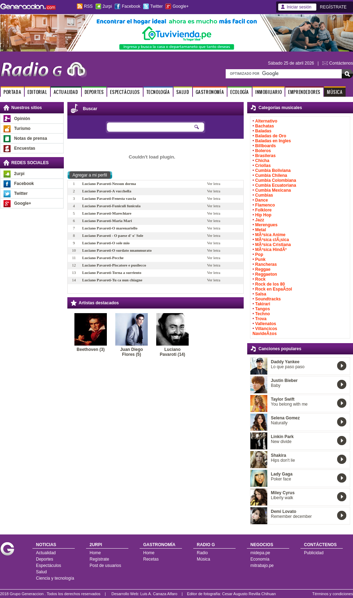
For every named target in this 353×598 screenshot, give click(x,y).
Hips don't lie (283, 460)
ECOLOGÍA (239, 92)
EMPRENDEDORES (304, 92)
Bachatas (264, 126)
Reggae (262, 269)
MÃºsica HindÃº (271, 249)
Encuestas (24, 148)
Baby (275, 385)
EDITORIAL (37, 92)
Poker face (281, 479)
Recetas (151, 559)
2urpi (107, 6)
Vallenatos (265, 323)
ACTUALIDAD (66, 92)
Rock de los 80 (270, 284)
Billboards (265, 145)
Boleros (263, 150)
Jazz (259, 219)
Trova (261, 318)
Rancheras (266, 264)
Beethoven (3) (90, 349)
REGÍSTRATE (333, 7)
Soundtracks (268, 299)
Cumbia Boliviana (273, 170)
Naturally (279, 422)
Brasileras (265, 155)
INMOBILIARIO (268, 92)
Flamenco (265, 205)
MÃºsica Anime (270, 234)
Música (203, 559)
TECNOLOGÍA (158, 92)
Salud (41, 571)
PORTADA (12, 92)
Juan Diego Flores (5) (131, 352)
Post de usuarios (105, 565)
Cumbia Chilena (271, 175)
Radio (202, 552)
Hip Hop (263, 215)
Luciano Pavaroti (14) (172, 352)
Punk (260, 259)
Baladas (263, 130)
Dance (261, 200)
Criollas (263, 165)
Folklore (263, 210)
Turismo (22, 128)
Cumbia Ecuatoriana (275, 185)
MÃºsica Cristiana (273, 244)
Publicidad (313, 552)
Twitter (156, 6)
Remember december (291, 516)
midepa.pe (260, 552)
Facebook (131, 6)
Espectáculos (48, 565)
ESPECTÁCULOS (125, 92)
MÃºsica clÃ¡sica (272, 239)
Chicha (262, 160)
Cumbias (264, 195)
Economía (259, 559)
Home (95, 552)
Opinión (22, 118)
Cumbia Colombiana (275, 180)
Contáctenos (341, 63)
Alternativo (266, 121)
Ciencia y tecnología (55, 578)
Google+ (180, 6)
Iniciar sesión (299, 7)
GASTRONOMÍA (210, 92)
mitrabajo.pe (262, 565)
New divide (281, 441)
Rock (260, 279)
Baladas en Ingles (273, 140)
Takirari (262, 303)
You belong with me (289, 404)
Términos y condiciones (332, 594)
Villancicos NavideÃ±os (264, 331)
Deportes (44, 559)
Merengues (266, 224)
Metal (260, 229)
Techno (262, 313)
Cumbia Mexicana (273, 190)
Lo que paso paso (287, 366)
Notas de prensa (30, 138)
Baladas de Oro (270, 135)
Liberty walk (282, 497)
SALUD (182, 92)
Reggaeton (266, 274)
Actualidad (46, 552)
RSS (88, 6)
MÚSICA (335, 92)
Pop (259, 254)
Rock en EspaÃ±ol (273, 289)
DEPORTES (94, 92)
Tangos (262, 308)
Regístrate (99, 559)
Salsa (260, 294)
